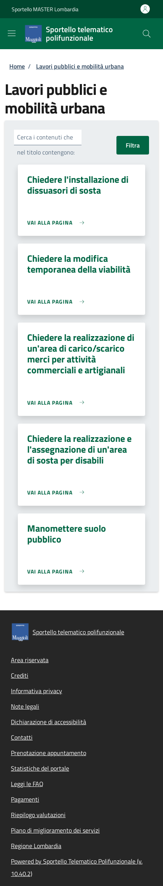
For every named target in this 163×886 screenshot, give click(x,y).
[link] (57, 222)
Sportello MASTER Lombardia (45, 9)
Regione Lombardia (36, 845)
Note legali (25, 706)
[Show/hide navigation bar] (12, 33)
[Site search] (146, 33)
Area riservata (30, 659)
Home (17, 66)
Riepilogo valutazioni (38, 814)
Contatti (22, 737)
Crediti (19, 675)
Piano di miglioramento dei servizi (55, 830)
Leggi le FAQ (27, 783)
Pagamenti (25, 799)
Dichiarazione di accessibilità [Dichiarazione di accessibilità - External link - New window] (48, 721)
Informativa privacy (36, 690)
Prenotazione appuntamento (48, 752)
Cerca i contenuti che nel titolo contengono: (46, 144)
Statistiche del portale (40, 768)
